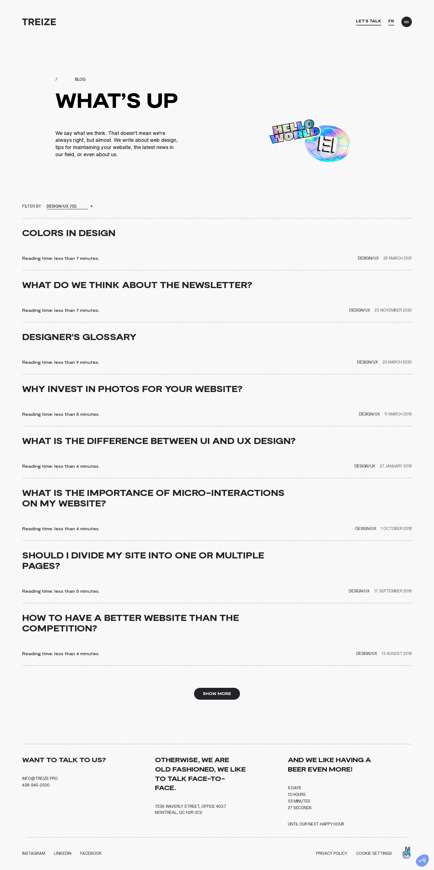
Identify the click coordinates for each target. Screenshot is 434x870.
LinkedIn (62, 853)
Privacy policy (331, 853)
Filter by (31, 206)
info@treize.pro (40, 778)
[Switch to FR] (391, 22)
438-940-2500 (36, 785)
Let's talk (368, 21)
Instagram (33, 853)
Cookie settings (374, 853)
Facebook (91, 853)
